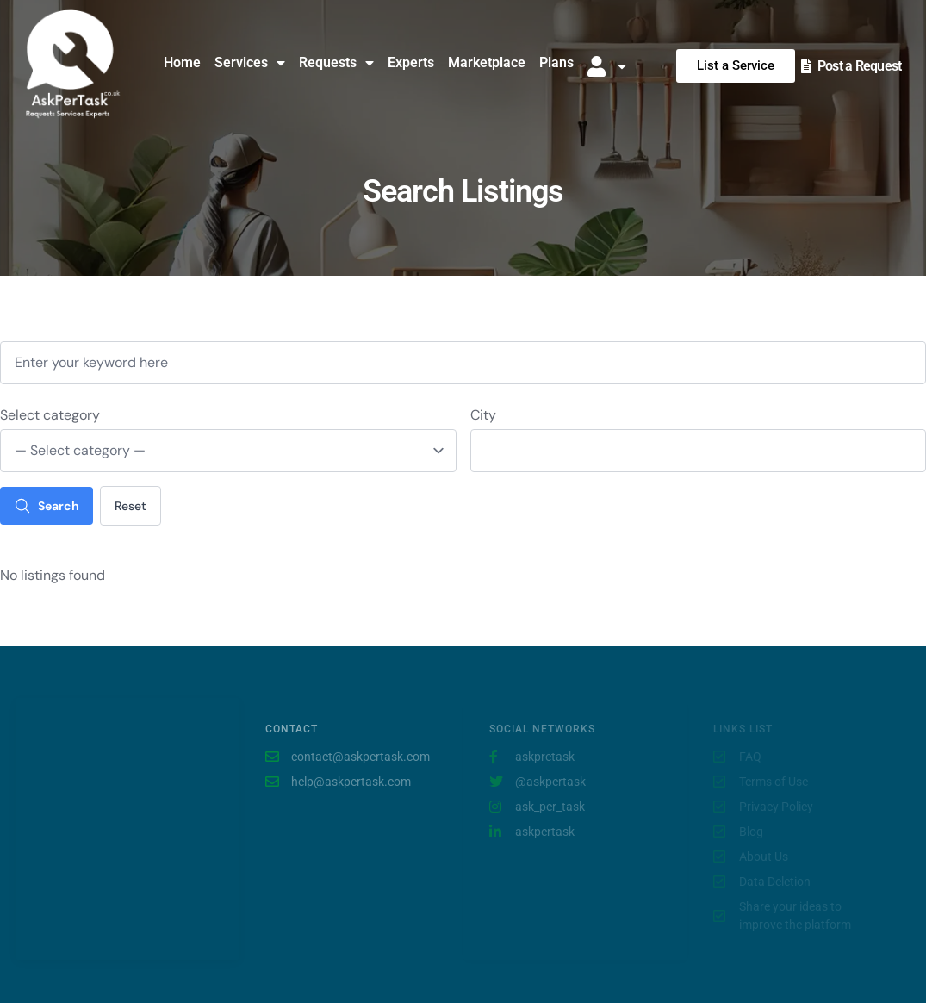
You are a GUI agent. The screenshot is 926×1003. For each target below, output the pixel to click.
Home (182, 62)
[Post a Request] (806, 66)
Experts (411, 62)
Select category (50, 415)
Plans (556, 62)
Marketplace (486, 62)
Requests (336, 62)
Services (249, 62)
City (483, 415)
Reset (130, 506)
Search (46, 505)
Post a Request (859, 66)
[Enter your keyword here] (463, 362)
